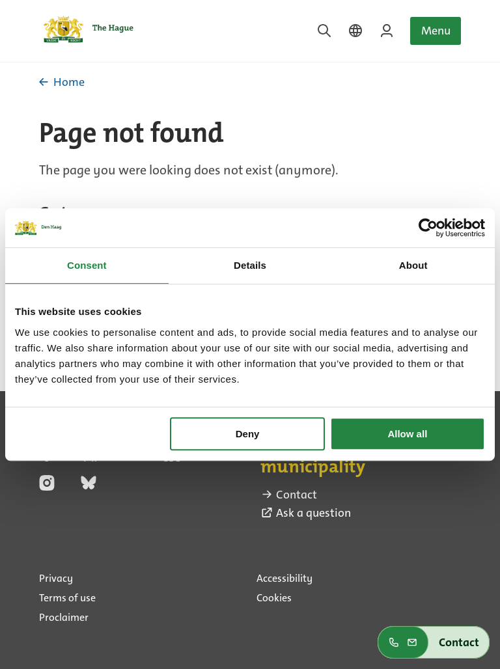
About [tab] (413, 265)
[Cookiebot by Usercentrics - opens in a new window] (428, 228)
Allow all (407, 433)
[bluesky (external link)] (88, 487)
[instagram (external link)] (47, 487)
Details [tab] (250, 265)
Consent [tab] (87, 265)
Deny (248, 433)
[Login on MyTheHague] (387, 30)
